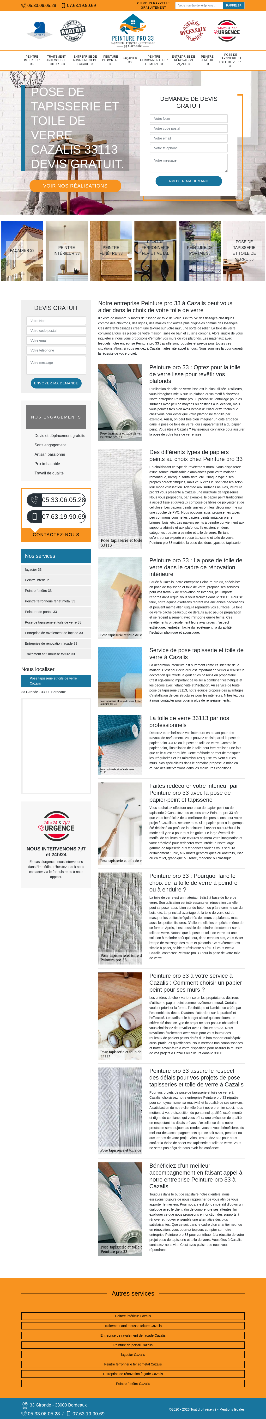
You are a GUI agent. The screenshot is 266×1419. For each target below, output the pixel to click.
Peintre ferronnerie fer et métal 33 (154, 60)
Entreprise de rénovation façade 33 (183, 60)
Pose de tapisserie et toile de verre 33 (230, 60)
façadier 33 (130, 60)
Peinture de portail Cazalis (132, 1345)
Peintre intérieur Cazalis (133, 1316)
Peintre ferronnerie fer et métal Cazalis (133, 1364)
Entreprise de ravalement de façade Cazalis (133, 1335)
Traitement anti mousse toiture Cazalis (133, 1326)
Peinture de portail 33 (110, 60)
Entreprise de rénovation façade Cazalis (133, 1374)
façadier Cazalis (133, 1355)
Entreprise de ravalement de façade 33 (85, 60)
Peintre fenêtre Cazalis (133, 1384)
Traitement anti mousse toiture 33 (56, 60)
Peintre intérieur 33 (32, 60)
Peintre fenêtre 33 (207, 60)
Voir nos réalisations (75, 185)
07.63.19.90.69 (78, 5)
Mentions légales (232, 1409)
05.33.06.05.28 (38, 5)
